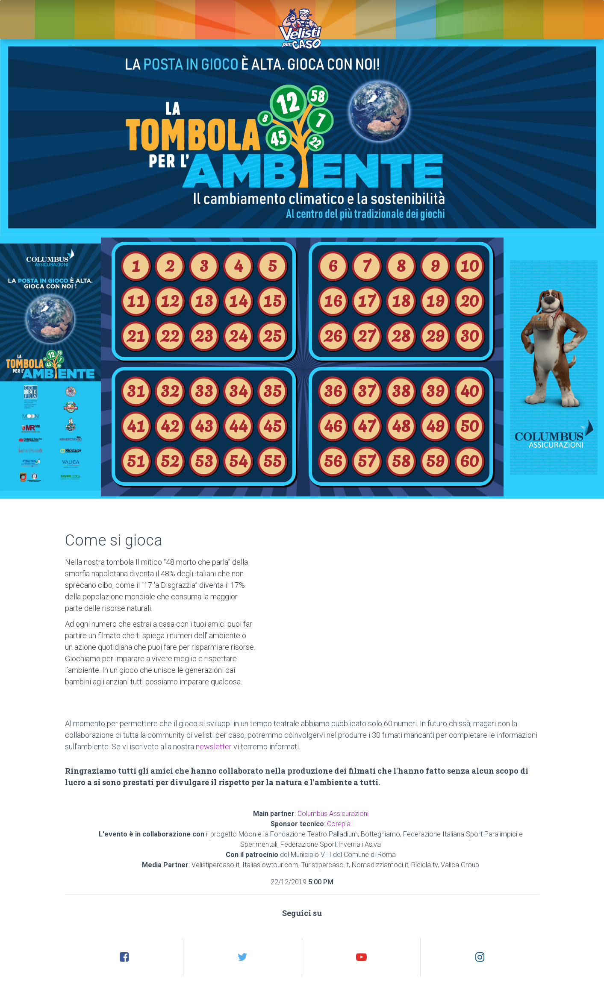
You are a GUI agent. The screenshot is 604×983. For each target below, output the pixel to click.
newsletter (214, 746)
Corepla (339, 824)
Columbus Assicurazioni (333, 814)
